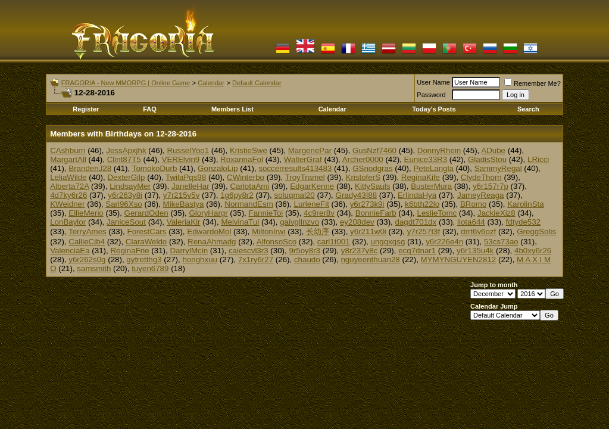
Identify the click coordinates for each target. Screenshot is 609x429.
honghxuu (199, 259)
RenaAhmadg (212, 241)
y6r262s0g (86, 259)
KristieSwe (248, 150)
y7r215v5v (181, 195)
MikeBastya (183, 204)
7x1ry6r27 (255, 259)
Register (86, 109)
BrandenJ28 (89, 168)
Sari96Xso (123, 204)
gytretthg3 (143, 259)
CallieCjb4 (86, 241)
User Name (433, 82)
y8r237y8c (359, 250)
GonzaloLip (218, 168)
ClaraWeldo (146, 241)
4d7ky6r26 (68, 195)
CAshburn (67, 150)
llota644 (471, 221)
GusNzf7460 (374, 150)
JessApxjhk (126, 150)
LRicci (538, 159)
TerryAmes (87, 231)
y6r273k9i (367, 204)
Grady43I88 (356, 195)
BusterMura (431, 186)
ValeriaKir (184, 221)
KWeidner (67, 204)
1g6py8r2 (237, 195)
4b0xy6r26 (532, 250)
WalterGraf (303, 159)
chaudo (307, 259)
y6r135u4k (475, 250)
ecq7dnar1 (417, 250)
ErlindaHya (417, 195)
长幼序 (317, 231)
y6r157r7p (490, 186)
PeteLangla (433, 168)
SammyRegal (498, 168)
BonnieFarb (375, 213)
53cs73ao (501, 241)
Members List (232, 109)
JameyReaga (480, 195)
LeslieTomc (437, 213)
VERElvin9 (181, 159)
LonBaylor (68, 221)
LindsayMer (130, 186)
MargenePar (310, 150)
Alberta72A (69, 186)
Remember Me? (532, 83)
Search (528, 109)
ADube (493, 150)
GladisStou (487, 159)
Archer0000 (362, 159)
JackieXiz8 (496, 213)
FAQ (150, 109)
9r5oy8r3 (304, 250)
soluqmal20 (294, 195)
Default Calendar (257, 82)
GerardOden (146, 213)
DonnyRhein (439, 150)
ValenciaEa (69, 250)
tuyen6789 (150, 268)
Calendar (211, 82)
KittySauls (372, 186)
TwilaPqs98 (185, 177)
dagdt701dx (416, 221)
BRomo (473, 204)
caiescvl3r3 (248, 250)
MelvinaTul (240, 221)
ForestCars (147, 231)
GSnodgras (372, 168)
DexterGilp (126, 177)
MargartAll (68, 159)
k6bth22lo (422, 204)
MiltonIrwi (268, 231)
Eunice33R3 (426, 159)
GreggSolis (536, 231)
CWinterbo (245, 177)
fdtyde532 (523, 221)
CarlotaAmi (249, 186)
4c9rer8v (319, 213)
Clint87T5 (124, 159)
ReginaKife (420, 177)
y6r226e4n (444, 241)
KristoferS (363, 177)
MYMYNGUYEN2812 (458, 259)
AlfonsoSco (276, 241)
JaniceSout (126, 221)
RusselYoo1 (188, 150)
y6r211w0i (368, 231)
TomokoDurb (154, 168)
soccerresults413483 (295, 168)
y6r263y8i (125, 195)
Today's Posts (433, 109)
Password (431, 94)
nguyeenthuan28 (370, 259)
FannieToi (265, 213)
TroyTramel (305, 177)
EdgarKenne (312, 186)
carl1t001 (333, 241)
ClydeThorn (481, 177)
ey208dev (357, 221)
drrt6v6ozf (478, 231)
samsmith (94, 268)
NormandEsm (248, 204)
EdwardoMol (209, 231)
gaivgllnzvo (299, 221)
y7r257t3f (424, 231)
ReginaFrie (129, 250)
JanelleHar (190, 186)
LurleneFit (311, 204)
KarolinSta (525, 204)
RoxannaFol (241, 159)
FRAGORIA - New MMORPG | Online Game (125, 82)
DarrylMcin (189, 250)
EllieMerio (86, 213)
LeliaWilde (68, 177)
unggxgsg (388, 241)
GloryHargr (208, 213)
